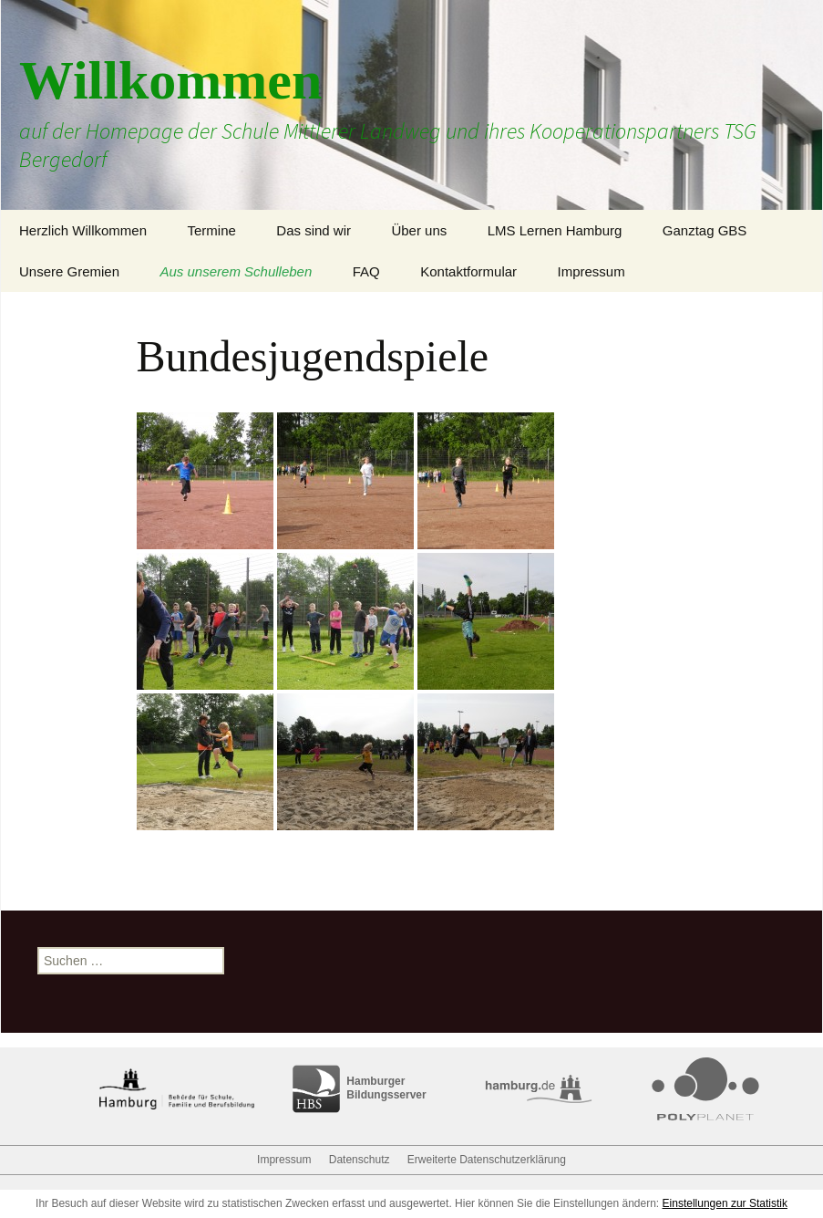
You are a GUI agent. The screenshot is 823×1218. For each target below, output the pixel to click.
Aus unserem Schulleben (236, 271)
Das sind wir (313, 230)
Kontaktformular (468, 271)
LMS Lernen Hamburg (555, 230)
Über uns (419, 230)
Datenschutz (359, 1159)
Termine (211, 230)
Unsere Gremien (69, 271)
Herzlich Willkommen (83, 230)
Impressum (591, 271)
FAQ (366, 271)
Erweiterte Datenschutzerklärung (486, 1159)
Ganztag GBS (705, 230)
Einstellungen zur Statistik (725, 1203)
